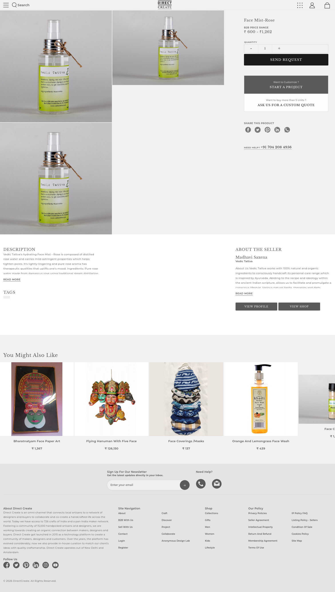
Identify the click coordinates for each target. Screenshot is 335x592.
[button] (330, 406)
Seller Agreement (258, 520)
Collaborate (168, 534)
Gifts (207, 520)
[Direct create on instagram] (46, 565)
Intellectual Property (260, 527)
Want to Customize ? (286, 85)
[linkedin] (277, 130)
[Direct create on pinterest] (27, 565)
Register (123, 547)
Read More (11, 279)
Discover (167, 520)
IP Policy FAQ (300, 513)
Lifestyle (210, 547)
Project (166, 527)
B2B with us (125, 520)
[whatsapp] (287, 130)
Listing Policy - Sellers (305, 520)
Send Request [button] (286, 60)
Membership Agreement (262, 540)
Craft (164, 513)
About (122, 513)
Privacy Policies (257, 513)
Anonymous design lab (176, 540)
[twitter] (258, 130)
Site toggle (6, 5)
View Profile (256, 306)
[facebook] (248, 130)
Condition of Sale (302, 527)
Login (121, 540)
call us (201, 483)
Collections (211, 513)
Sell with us (125, 527)
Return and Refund (259, 534)
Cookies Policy (300, 534)
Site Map (297, 540)
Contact (123, 534)
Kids (207, 540)
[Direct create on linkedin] (37, 565)
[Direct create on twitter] (17, 565)
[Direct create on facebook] (7, 565)
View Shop (299, 306)
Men (207, 527)
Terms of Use (256, 547)
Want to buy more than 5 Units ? (286, 103)
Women (209, 534)
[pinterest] (268, 130)
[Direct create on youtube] (56, 565)
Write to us (217, 483)
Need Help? (268, 147)
